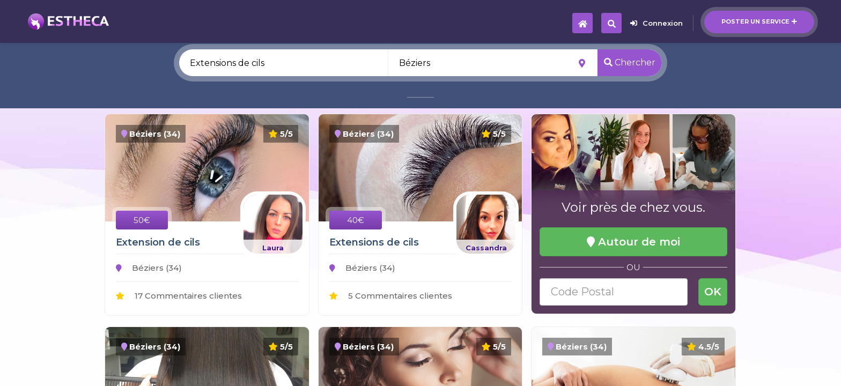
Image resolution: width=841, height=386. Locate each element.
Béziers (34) (149, 268)
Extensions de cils (374, 242)
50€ (141, 220)
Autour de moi (633, 241)
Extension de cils (158, 242)
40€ (355, 220)
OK (712, 291)
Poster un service (759, 21)
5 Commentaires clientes (390, 296)
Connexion (656, 23)
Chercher (629, 62)
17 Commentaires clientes (179, 296)
